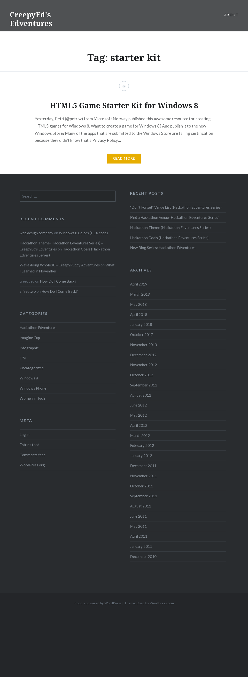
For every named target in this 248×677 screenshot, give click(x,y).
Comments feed (33, 455)
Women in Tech (32, 398)
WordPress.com (162, 603)
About (231, 15)
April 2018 (138, 314)
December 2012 (143, 355)
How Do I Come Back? (58, 281)
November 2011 (143, 476)
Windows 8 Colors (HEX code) (83, 233)
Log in (25, 434)
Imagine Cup (30, 337)
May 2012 (138, 415)
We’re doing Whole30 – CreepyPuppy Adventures (60, 265)
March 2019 (140, 294)
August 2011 (140, 506)
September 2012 (143, 385)
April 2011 (138, 536)
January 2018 (141, 324)
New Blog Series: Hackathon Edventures (162, 247)
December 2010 (143, 556)
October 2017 (141, 334)
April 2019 (138, 284)
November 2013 (143, 344)
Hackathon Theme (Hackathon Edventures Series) (170, 227)
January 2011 (141, 546)
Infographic (29, 348)
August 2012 (140, 395)
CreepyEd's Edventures (31, 19)
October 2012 (141, 375)
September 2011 (143, 496)
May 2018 (138, 304)
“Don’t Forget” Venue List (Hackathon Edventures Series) (176, 207)
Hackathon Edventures (38, 327)
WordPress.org (32, 465)
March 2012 (140, 435)
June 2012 (138, 405)
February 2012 (142, 445)
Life (23, 358)
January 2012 (141, 455)
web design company (36, 233)
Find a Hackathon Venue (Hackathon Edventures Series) (174, 217)
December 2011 (143, 465)
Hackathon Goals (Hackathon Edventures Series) (169, 237)
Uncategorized (32, 368)
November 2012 (143, 365)
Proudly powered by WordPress (97, 603)
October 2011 (141, 486)
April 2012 (138, 425)
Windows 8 (29, 378)
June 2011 (138, 516)
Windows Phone (33, 388)
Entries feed (29, 444)
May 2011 (138, 526)
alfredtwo (28, 291)
